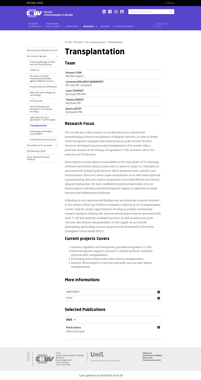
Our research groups (95, 42)
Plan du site (147, 358)
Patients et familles (34, 25)
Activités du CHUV (162, 25)
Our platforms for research (39, 145)
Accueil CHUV (35, 3)
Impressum (147, 353)
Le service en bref (123, 26)
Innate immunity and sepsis (43, 140)
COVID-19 (34, 70)
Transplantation (38, 126)
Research (89, 26)
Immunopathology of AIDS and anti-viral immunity (42, 63)
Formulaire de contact (152, 360)
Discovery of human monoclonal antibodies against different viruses (42, 78)
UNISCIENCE (72, 292)
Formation (71, 26)
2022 (69, 319)
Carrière (105, 26)
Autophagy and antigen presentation (41, 132)
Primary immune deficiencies (43, 87)
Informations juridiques (152, 355)
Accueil (68, 42)
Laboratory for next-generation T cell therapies (43, 118)
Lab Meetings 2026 (36, 151)
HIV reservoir (36, 101)
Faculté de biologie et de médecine (105, 361)
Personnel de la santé (53, 25)
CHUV (69, 298)
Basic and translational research (42, 50)
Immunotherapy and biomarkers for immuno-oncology (41, 109)
